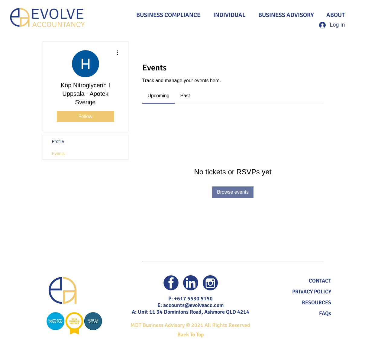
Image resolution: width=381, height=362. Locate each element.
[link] (159, 95)
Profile (58, 141)
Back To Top (190, 334)
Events (58, 153)
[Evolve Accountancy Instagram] (210, 282)
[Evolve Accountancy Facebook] (171, 282)
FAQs (325, 313)
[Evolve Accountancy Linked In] (190, 282)
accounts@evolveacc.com (193, 305)
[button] (320, 281)
